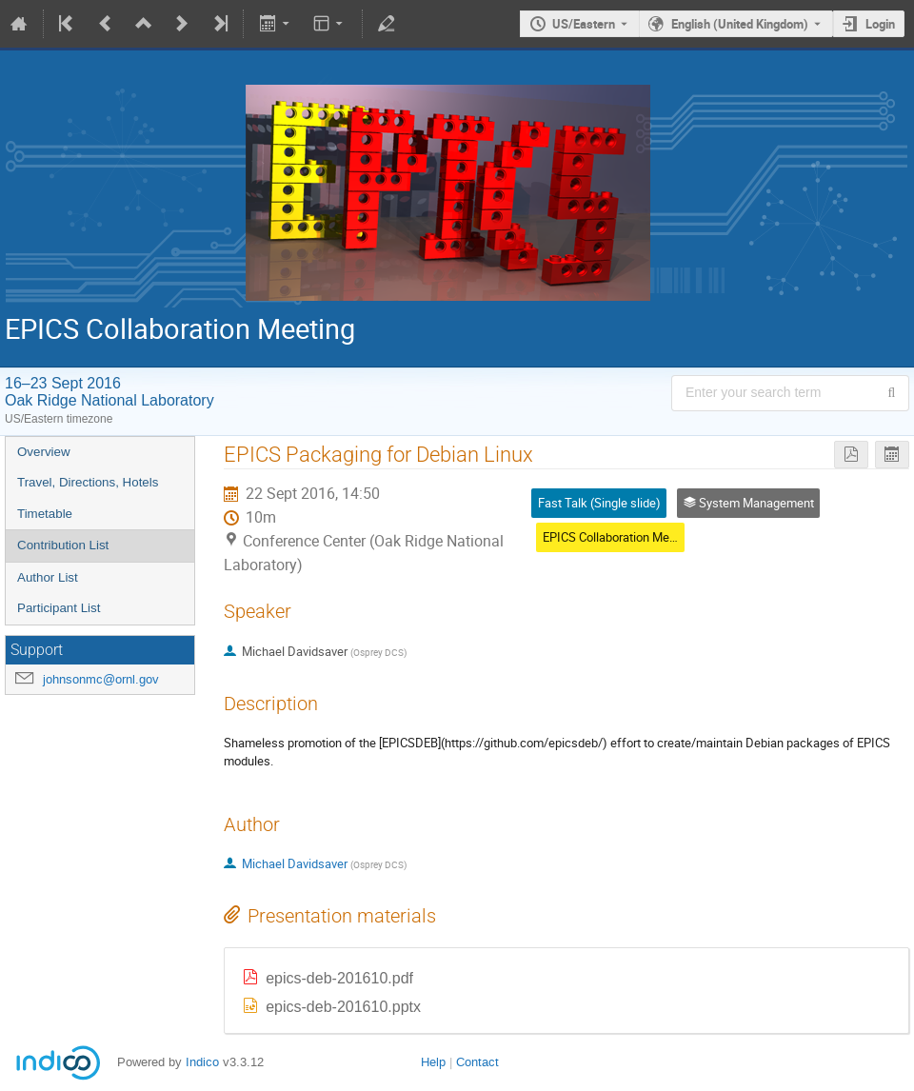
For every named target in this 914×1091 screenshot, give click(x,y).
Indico (202, 1062)
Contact (477, 1062)
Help (433, 1062)
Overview (43, 452)
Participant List (58, 608)
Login (880, 23)
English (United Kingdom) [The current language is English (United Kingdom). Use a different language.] (739, 23)
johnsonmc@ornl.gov (101, 679)
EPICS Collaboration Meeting (619, 537)
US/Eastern (583, 23)
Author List (47, 577)
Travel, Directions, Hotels (87, 482)
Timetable (44, 513)
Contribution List (63, 545)
